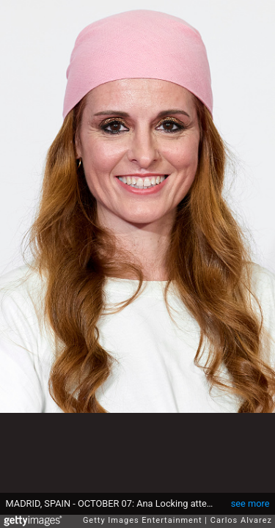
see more (250, 503)
